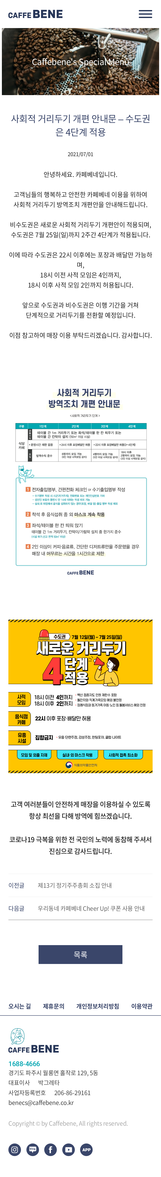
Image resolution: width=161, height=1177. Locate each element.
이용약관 (142, 1006)
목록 (80, 954)
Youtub (68, 1149)
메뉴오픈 (145, 14)
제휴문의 (53, 1006)
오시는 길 (19, 1006)
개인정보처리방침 (97, 1006)
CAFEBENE (35, 14)
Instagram (14, 1149)
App (86, 1149)
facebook (50, 1149)
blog (32, 1149)
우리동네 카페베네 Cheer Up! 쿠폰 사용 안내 (91, 908)
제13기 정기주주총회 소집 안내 (75, 885)
